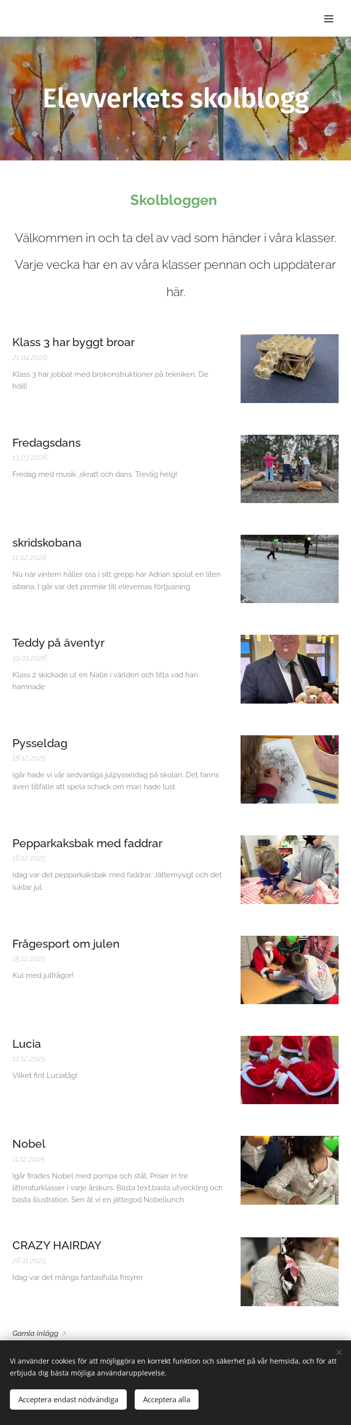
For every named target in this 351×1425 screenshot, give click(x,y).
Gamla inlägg (35, 1333)
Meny (328, 18)
